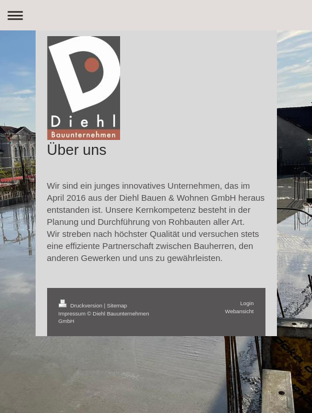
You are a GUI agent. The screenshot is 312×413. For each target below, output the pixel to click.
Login (246, 303)
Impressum (72, 313)
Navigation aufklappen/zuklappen (156, 15)
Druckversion (81, 305)
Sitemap (117, 305)
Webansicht (239, 311)
